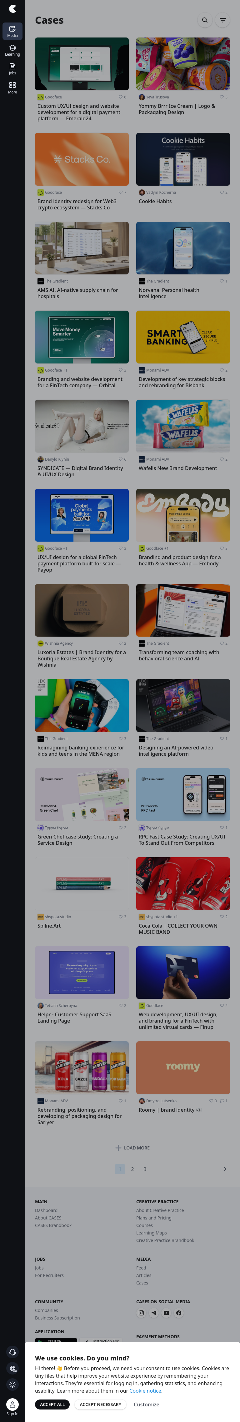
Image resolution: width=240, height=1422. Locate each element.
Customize (146, 1404)
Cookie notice (145, 1390)
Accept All (52, 1404)
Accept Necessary (100, 1404)
